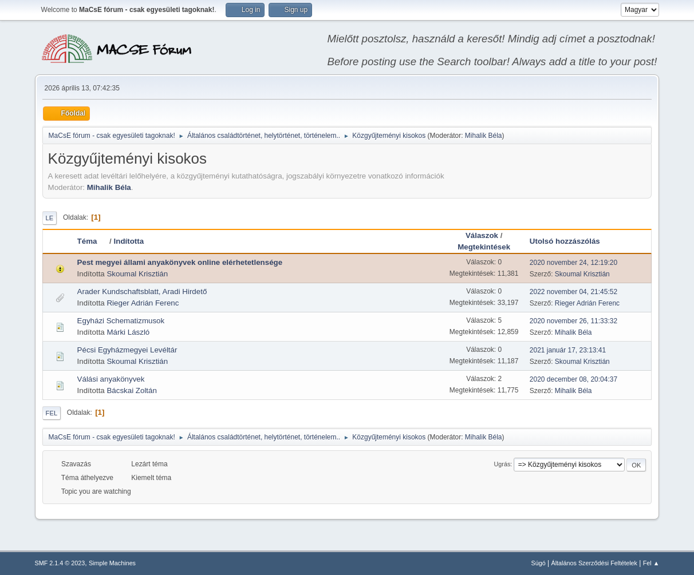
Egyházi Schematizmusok (121, 320)
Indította (129, 241)
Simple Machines (112, 563)
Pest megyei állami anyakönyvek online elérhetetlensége (180, 262)
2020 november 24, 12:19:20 (573, 263)
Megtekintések (484, 247)
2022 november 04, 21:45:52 (573, 292)
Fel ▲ (651, 563)
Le (50, 218)
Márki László (128, 332)
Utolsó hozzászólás (565, 241)
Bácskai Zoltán (131, 390)
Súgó (538, 563)
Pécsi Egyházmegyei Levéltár (127, 350)
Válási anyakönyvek (111, 379)
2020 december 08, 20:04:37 (573, 379)
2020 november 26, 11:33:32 (573, 321)
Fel (52, 413)
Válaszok (482, 235)
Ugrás (502, 464)
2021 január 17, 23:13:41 (568, 350)
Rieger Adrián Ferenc (143, 303)
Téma (92, 241)
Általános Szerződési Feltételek (594, 563)
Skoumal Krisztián (137, 273)
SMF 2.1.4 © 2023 (60, 563)
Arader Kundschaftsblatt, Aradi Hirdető (142, 291)
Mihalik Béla (483, 136)
